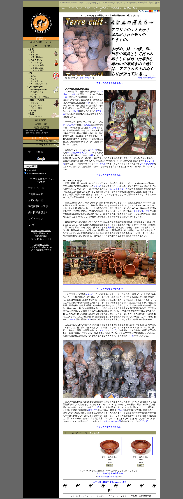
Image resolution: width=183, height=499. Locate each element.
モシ (96, 410)
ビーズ (131, 336)
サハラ (76, 111)
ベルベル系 (116, 421)
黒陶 (109, 227)
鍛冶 (90, 410)
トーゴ (72, 319)
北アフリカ (104, 421)
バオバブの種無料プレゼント (107, 477)
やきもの (97, 186)
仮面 (91, 155)
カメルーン (102, 330)
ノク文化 (92, 127)
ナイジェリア (69, 125)
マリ (87, 103)
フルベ (121, 410)
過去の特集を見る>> (147, 77)
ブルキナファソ (85, 78)
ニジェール (100, 164)
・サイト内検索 (34, 152)
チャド (137, 211)
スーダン (146, 211)
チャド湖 (93, 150)
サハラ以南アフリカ (118, 189)
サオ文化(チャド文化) (77, 152)
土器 (65, 97)
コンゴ (112, 330)
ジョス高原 (86, 125)
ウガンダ (143, 421)
